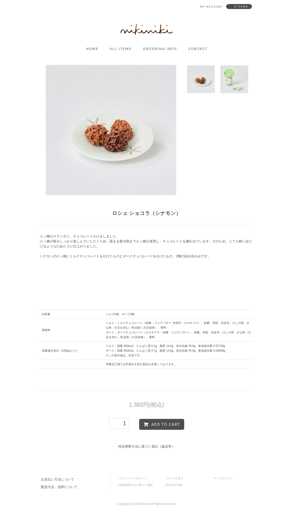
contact (197, 48)
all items (121, 48)
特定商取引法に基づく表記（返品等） (146, 446)
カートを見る (174, 478)
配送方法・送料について (59, 487)
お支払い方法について (57, 479)
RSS (169, 485)
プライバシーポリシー (133, 478)
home (92, 48)
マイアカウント (223, 478)
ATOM (178, 485)
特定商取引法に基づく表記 (136, 485)
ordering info (160, 48)
